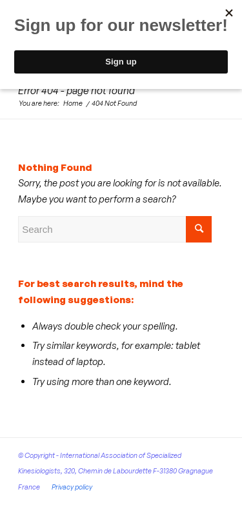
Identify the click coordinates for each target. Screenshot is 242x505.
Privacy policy (72, 486)
